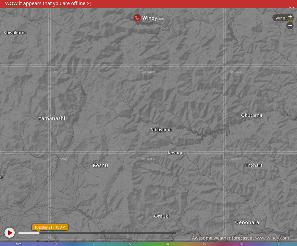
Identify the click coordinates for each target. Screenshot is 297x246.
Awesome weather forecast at (240, 238)
